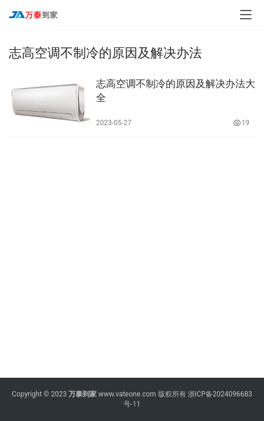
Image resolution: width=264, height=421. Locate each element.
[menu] (246, 14)
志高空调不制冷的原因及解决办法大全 (175, 90)
